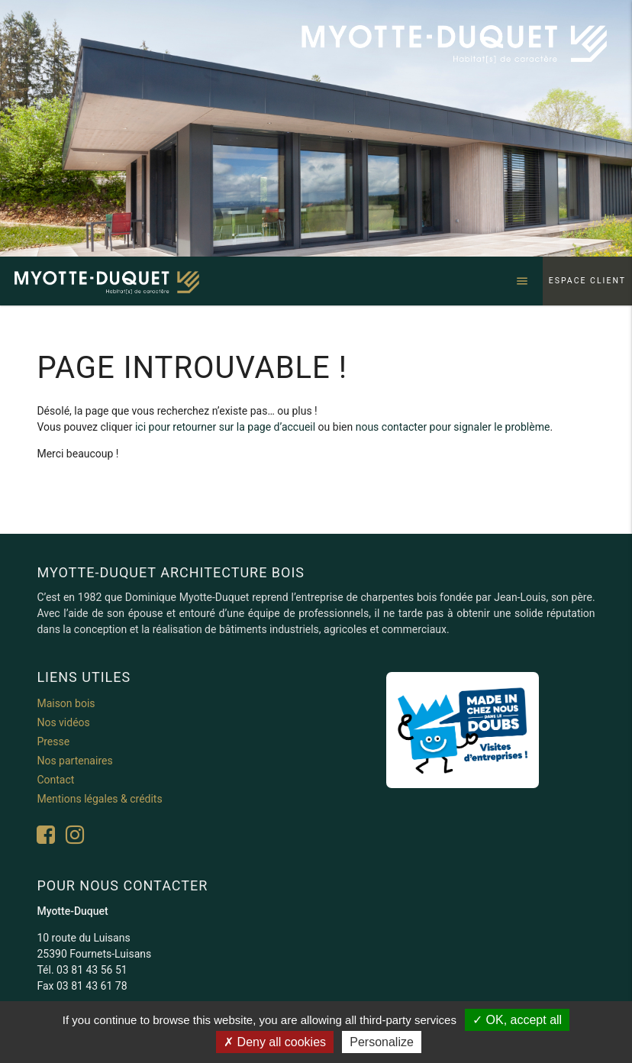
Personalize (382, 1042)
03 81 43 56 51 (91, 970)
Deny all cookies (275, 1042)
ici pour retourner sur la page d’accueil (225, 427)
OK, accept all (517, 1019)
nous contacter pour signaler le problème (453, 427)
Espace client (587, 281)
